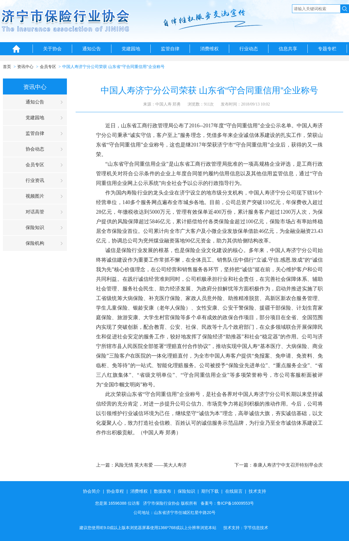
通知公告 (91, 48)
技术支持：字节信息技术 (245, 527)
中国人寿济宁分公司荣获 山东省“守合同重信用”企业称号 (113, 67)
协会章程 (115, 491)
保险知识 (35, 227)
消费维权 (209, 48)
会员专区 (48, 67)
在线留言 (234, 491)
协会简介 (91, 491)
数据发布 (162, 491)
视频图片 (35, 196)
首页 (7, 67)
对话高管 (35, 211)
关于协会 (52, 48)
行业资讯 (35, 180)
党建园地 (131, 48)
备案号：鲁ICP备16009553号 (227, 503)
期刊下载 (210, 491)
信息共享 (288, 48)
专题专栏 (327, 48)
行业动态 (248, 48)
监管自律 (170, 48)
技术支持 (257, 491)
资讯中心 (25, 67)
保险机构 (35, 243)
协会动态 (35, 149)
